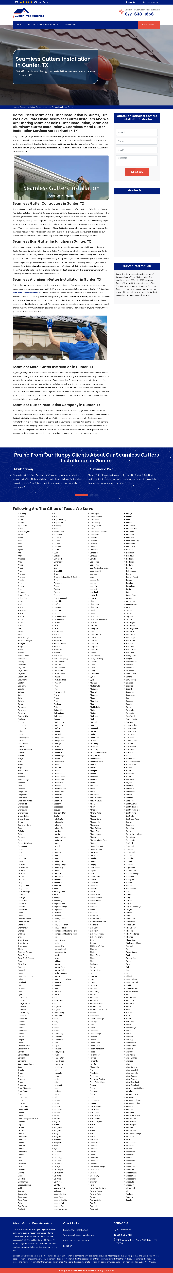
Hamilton (57, 831)
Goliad (56, 764)
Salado (129, 619)
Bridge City (22, 791)
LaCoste (57, 1191)
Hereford (57, 885)
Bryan (20, 822)
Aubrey (21, 619)
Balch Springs (23, 637)
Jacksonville (58, 1039)
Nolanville (94, 915)
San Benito (130, 631)
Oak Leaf (93, 928)
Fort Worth (58, 671)
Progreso (94, 1160)
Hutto (56, 994)
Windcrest (130, 1154)
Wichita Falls (131, 1130)
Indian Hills (58, 1000)
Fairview (57, 607)
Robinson (130, 553)
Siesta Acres (131, 764)
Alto (19, 553)
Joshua (57, 1070)
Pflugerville (94, 1067)
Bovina (21, 761)
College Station (24, 1003)
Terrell (128, 915)
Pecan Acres (95, 1043)
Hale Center (59, 819)
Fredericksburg (60, 680)
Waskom (129, 1036)
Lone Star (94, 643)
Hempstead (58, 876)
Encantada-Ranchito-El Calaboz (66, 577)
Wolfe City (130, 1167)
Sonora (129, 795)
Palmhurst (94, 997)
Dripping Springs (24, 1185)
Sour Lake (130, 801)
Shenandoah (131, 746)
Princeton (94, 1157)
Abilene (21, 516)
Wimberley (130, 1151)
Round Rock (131, 595)
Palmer (93, 994)
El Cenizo (57, 537)
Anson (20, 589)
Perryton (93, 1064)
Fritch (56, 701)
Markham (94, 716)
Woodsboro (131, 1179)
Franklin (57, 677)
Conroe (21, 1033)
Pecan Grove (95, 1046)
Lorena (93, 652)
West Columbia (132, 1067)
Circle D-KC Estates (26, 958)
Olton (92, 961)
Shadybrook (131, 731)
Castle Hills (22, 900)
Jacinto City (58, 1033)
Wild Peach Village (133, 1133)
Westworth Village (133, 1103)
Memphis (94, 770)
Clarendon (22, 967)
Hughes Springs (60, 973)
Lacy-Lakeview (60, 1194)
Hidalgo (57, 897)
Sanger (129, 658)
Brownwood (23, 813)
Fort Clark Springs (61, 658)
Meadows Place (96, 761)
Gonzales (58, 767)
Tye (127, 970)
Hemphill (57, 873)
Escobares (58, 583)
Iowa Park (58, 1015)
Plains (92, 1088)
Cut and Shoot (24, 1106)
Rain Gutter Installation (75, 1229)
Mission (93, 816)
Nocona (93, 912)
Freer (56, 686)
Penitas (93, 1058)
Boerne (21, 746)
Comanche (22, 1018)
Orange (93, 967)
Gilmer (56, 746)
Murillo (93, 861)
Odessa (93, 943)
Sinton (128, 770)
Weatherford (131, 1046)
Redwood (94, 1209)
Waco (128, 1024)
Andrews (21, 577)
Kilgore (57, 1121)
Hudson (57, 964)
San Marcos (131, 649)
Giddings (57, 743)
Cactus (20, 855)
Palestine (93, 988)
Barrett (21, 649)
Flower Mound (60, 643)
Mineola (93, 810)
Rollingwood (131, 571)
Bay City (21, 667)
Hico (56, 894)
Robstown (130, 556)
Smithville (130, 779)
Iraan (56, 1018)
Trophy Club (131, 958)
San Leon (130, 646)
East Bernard (23, 1206)
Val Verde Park (132, 991)
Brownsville (22, 810)
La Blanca (58, 1151)
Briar (20, 785)
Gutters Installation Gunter (30, 107)
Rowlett (129, 598)
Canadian (21, 873)
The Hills (129, 931)
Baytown (21, 674)
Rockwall (129, 565)
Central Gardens (24, 919)
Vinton (128, 1018)
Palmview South (96, 1003)
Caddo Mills (22, 858)
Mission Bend (95, 819)
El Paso (57, 543)
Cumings (21, 1103)
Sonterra (129, 798)
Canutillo (21, 879)
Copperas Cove (24, 1049)
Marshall (93, 722)
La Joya (57, 1167)
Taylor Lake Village (133, 906)
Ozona (92, 982)
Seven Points (131, 719)
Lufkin (92, 667)
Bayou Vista (23, 671)
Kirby (56, 1133)
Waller (128, 1030)
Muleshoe (94, 855)
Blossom (21, 740)
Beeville (21, 689)
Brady (20, 773)
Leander (93, 583)
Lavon (92, 577)
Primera (93, 1154)
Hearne (57, 855)
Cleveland (22, 982)
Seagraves (130, 695)
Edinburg (57, 525)
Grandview (58, 782)
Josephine (58, 1067)
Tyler (128, 973)
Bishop (21, 731)
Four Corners (59, 674)
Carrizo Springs (24, 891)
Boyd (20, 767)
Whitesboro (131, 1121)
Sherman (129, 752)
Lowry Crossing (96, 658)
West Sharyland (132, 1082)
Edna (56, 528)
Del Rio (21, 1142)
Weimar (129, 1052)
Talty (128, 897)
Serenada (130, 713)
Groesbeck (58, 807)
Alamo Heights (24, 531)
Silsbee (129, 767)
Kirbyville (57, 1136)
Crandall (21, 1070)
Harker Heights (60, 837)
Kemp (56, 1103)
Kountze (57, 1139)
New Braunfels (96, 897)
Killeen (56, 1124)
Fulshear (57, 704)
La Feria (57, 1154)
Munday (93, 858)
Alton (20, 556)
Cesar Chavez (23, 922)
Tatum (129, 900)
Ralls (92, 1185)
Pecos (92, 1052)
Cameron (21, 864)
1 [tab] (81, 495)
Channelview (23, 928)
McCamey (94, 743)
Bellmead (22, 695)
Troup (128, 961)
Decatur (21, 1133)
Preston (93, 1151)
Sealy (128, 698)
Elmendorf (58, 562)
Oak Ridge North (97, 934)
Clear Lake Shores (25, 976)
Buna (20, 840)
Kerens (57, 1112)
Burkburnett (23, 846)
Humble (57, 976)
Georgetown (59, 740)
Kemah (57, 1100)
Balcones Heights (25, 640)
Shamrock (130, 737)
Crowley (21, 1094)
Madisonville (95, 686)
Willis (128, 1139)
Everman (57, 592)
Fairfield (57, 604)
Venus (128, 1006)
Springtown (130, 837)
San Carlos (130, 634)
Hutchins (57, 991)
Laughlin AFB (95, 571)
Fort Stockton (59, 667)
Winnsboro (130, 1160)
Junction (57, 1079)
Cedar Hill (22, 906)
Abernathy (22, 513)
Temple (129, 912)
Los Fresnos (95, 655)
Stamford (130, 846)
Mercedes (94, 776)
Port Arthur (94, 1109)
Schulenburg (131, 680)
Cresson (21, 1076)
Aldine (20, 537)
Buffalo (21, 831)
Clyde (20, 994)
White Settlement (133, 1115)
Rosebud (129, 583)
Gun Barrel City (60, 813)
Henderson (58, 879)
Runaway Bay (131, 604)
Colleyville (22, 1006)
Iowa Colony (59, 1012)
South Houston (132, 807)
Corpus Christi (23, 1055)
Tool (128, 949)
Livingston (94, 628)
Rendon (129, 516)
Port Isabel (94, 1112)
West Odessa (131, 1076)
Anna (20, 583)
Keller (56, 1097)
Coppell (21, 1043)
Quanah (93, 1173)
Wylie (128, 1191)
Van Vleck (130, 1003)
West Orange (131, 1079)
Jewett (56, 1055)
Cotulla (21, 1067)
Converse (22, 1036)
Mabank (93, 683)
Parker (92, 1027)
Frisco (56, 698)
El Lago (57, 540)
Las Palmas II (95, 565)
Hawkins (57, 852)
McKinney (94, 749)
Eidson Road (59, 531)
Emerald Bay (59, 571)
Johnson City (59, 1058)
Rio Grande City (132, 540)
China (20, 937)
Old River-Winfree (97, 946)
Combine (21, 1024)
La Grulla (57, 1160)
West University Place (135, 1088)
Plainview (94, 1091)
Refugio (129, 513)
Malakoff (93, 692)
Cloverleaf (22, 988)
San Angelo (130, 622)
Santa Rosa (130, 667)
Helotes (57, 870)
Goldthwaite (59, 761)
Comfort (21, 1027)
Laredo (93, 559)
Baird (20, 634)
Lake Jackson (95, 525)
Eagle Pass (22, 1200)
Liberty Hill (94, 607)
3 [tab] (96, 495)
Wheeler (129, 1109)
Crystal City (22, 1097)
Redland (93, 1206)
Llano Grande (95, 634)
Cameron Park (24, 867)
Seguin (129, 704)
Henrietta (58, 882)
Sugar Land (130, 867)
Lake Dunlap (95, 522)
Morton (93, 843)
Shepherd (130, 749)
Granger (57, 785)
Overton (93, 976)
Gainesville (58, 710)
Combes (21, 1021)
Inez (55, 1003)
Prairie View (94, 1142)
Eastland (21, 1209)
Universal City (131, 979)
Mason (93, 731)
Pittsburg (93, 1085)
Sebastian (130, 701)
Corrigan (21, 1058)
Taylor (128, 903)
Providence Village (97, 1167)
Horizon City (59, 946)
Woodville (130, 1182)
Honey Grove (59, 940)
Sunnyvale (130, 879)
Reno (128, 519)
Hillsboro (57, 912)
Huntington (58, 982)
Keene (56, 1094)
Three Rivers (131, 940)
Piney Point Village (97, 1082)
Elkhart (57, 556)
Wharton (129, 1106)
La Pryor (57, 1179)
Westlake (130, 1091)
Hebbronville (59, 861)
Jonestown (58, 1064)
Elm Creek (58, 559)
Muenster (94, 852)
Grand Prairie (59, 776)
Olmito (93, 952)
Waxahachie (131, 1043)
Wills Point (130, 1145)
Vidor (128, 1015)
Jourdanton (58, 1073)
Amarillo (21, 568)
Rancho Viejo (95, 1194)
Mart (92, 725)
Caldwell (21, 861)
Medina (93, 764)
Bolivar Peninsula (25, 749)
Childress (21, 934)
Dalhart (21, 1112)
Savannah (130, 671)
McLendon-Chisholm (98, 752)
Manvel (93, 704)
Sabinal (129, 610)
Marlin (92, 719)
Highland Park (59, 903)
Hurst (56, 988)
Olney (92, 958)
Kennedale (58, 1109)
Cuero (20, 1100)
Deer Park (22, 1139)
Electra (57, 550)
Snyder (129, 782)
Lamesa (93, 547)
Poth (92, 1133)
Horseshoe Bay (60, 952)
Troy (128, 964)
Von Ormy (130, 1021)
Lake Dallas (94, 519)
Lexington (94, 598)
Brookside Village (25, 801)
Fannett (57, 613)
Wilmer (129, 1148)
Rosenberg (130, 586)
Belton (20, 704)
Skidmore (130, 773)
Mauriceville (95, 737)
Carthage (21, 897)
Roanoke (129, 550)
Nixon (92, 909)
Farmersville (59, 619)
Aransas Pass (23, 595)
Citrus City (22, 964)
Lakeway (93, 543)
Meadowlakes (95, 758)
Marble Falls (95, 707)
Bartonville (22, 658)
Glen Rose (58, 752)
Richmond (130, 531)
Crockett (21, 1079)
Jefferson (57, 1049)
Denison (21, 1145)
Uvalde (129, 985)
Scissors (129, 683)
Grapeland (58, 795)
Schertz (129, 677)
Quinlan (93, 1179)
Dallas (20, 1115)
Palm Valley (94, 991)
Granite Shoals (60, 788)
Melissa (93, 767)
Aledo (20, 540)
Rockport (130, 562)
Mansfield (94, 701)
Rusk (128, 607)
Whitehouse (131, 1118)
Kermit (56, 1115)
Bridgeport (22, 795)
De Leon (21, 1130)
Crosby (21, 1082)
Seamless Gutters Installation (78, 1235)
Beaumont (22, 680)
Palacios (93, 985)
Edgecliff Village (60, 519)
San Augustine (132, 628)
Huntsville (58, 985)
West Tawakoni (132, 1085)
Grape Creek (59, 791)
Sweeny (129, 885)
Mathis (93, 734)
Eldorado (57, 547)
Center (20, 915)
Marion (93, 713)
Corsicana (22, 1061)
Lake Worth (94, 534)
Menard (93, 773)
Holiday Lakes (59, 919)
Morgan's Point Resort (99, 840)
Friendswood (59, 692)
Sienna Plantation (133, 761)
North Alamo (95, 919)
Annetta (21, 586)
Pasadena (94, 1030)
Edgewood (58, 522)
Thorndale (130, 937)
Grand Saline (59, 779)
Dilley (20, 1167)
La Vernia (58, 1182)
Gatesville (58, 734)
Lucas (92, 664)
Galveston (58, 716)
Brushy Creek (23, 819)
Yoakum (129, 1194)
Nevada (93, 891)
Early (20, 1203)
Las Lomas (94, 562)
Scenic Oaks (131, 674)
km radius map (137, 225)
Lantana (93, 556)
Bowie (20, 764)
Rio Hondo (130, 543)
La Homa (58, 1163)
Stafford (129, 843)
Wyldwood (130, 1188)
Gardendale (58, 725)
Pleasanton (94, 1100)
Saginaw (129, 616)
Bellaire (21, 692)
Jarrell (56, 1043)
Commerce (22, 1030)
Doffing (21, 1173)
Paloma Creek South (98, 1009)
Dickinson (22, 1163)
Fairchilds (58, 601)
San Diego (130, 637)
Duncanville (22, 1194)
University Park (132, 982)
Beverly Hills (23, 716)
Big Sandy (22, 725)
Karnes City (58, 1085)
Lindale (93, 610)
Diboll (20, 1160)
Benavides (22, 707)
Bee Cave (22, 686)
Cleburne (21, 979)
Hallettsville (58, 822)
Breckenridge (23, 779)
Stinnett (129, 855)
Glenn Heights (59, 755)
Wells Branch (131, 1058)
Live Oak (93, 625)
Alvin (20, 562)
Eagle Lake (22, 1197)
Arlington (21, 607)
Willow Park (131, 1142)
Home (18, 24)
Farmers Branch (60, 616)
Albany (20, 534)
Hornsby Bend (60, 949)
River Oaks (130, 547)
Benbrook (22, 710)
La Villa (57, 1185)
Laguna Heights (60, 1200)
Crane (20, 1073)
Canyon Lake (23, 888)
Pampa (93, 1012)
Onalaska (94, 964)
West (128, 1064)
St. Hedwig (130, 840)
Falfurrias (58, 610)
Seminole (130, 710)
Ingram (57, 1009)
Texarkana (130, 922)
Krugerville (58, 1142)
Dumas (21, 1191)
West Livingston (132, 1073)
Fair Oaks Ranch (60, 598)
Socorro (129, 785)
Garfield (57, 728)
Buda (20, 828)
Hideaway (58, 900)
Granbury (57, 773)
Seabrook (130, 686)
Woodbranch (131, 1173)
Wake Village (131, 1027)
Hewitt (56, 888)
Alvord (20, 565)
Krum (56, 1145)
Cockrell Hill (22, 997)
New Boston (95, 894)
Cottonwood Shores (26, 1064)
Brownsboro (23, 807)
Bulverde (21, 837)
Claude (20, 973)
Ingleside (57, 1006)
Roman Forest (132, 577)
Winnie (129, 1157)
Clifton (20, 985)
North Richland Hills (98, 922)
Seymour (129, 722)
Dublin (20, 1188)
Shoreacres (130, 758)
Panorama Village (97, 1018)
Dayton (21, 1124)
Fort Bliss (58, 655)
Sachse (129, 613)
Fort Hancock (59, 661)
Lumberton (94, 674)
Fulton (56, 707)
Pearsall (93, 1039)
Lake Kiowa (94, 528)
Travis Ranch (131, 952)
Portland (93, 1124)
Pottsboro (94, 1139)
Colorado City (23, 1012)
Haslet (56, 849)
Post (92, 1127)
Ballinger (21, 643)
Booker (21, 755)
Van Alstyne (131, 997)
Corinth (21, 1052)
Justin (56, 1082)
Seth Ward (130, 716)
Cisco (20, 961)
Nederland (94, 885)
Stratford (129, 864)
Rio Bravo (130, 537)
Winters (129, 1163)
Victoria (129, 1012)
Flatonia (57, 634)
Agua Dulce (22, 525)
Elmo (56, 565)
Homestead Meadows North (65, 931)
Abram (20, 519)
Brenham (21, 782)
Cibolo (20, 949)
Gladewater (58, 749)
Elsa (55, 568)
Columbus (22, 1015)
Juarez (56, 1076)
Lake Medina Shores (98, 531)
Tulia (128, 967)
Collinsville (22, 1009)
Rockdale (130, 559)
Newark (93, 903)
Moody (93, 837)
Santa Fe (129, 664)
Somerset (130, 788)
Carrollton (22, 894)
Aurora (20, 622)
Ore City (93, 973)
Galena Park (59, 713)
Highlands (58, 909)
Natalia (93, 879)
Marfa (92, 710)
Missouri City (95, 822)
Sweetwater (131, 888)
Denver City (22, 1151)
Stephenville (131, 852)
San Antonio (131, 625)
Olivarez (93, 949)
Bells (20, 698)
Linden (92, 613)
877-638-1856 (139, 14)
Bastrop (21, 661)
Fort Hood (58, 664)
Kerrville (57, 1118)
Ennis (56, 580)
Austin (20, 625)
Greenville (58, 801)
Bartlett (21, 652)
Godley (57, 758)
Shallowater (131, 734)
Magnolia (94, 689)
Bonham (21, 752)
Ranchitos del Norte (98, 1188)
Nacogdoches (95, 867)
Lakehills (93, 537)
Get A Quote (149, 24)
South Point (131, 813)
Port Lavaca (95, 1115)
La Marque (58, 1170)
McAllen (93, 740)
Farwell (57, 622)
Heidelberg (58, 867)
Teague (129, 909)
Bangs (20, 646)
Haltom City (59, 828)
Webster (129, 1049)
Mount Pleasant (96, 846)
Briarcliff (21, 788)
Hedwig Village (60, 864)
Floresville (58, 640)
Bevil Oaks (22, 719)
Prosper (93, 1163)
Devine (21, 1157)
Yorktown (130, 1197)
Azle (19, 628)
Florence (57, 637)
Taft (128, 891)
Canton (21, 876)
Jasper (56, 1046)
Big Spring (22, 728)
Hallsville (57, 825)
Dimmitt (21, 1170)
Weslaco (129, 1061)
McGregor (94, 746)
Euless (56, 586)
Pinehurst (94, 1076)
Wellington (130, 1055)
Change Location (151, 2)
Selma (128, 707)
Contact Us (70, 24)
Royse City (130, 601)
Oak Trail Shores (96, 937)
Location (67, 1245)
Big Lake (21, 722)
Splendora (130, 828)
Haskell (57, 846)
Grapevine (58, 798)
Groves (57, 810)
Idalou (56, 997)
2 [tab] (91, 495)
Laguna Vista (59, 1206)
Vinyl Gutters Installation (76, 1240)
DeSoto (21, 1154)
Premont (93, 1145)
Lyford (92, 677)
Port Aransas (95, 1106)
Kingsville (57, 1130)
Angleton (21, 580)
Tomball (129, 946)
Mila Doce (94, 804)
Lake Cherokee (96, 516)
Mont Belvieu (95, 828)
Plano (92, 1094)
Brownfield (22, 804)
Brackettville (23, 770)
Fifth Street (58, 631)
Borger (21, 758)
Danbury (21, 1121)
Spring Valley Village (134, 834)
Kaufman (57, 1091)
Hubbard (57, 961)
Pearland (93, 1036)
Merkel (93, 782)
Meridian (93, 779)
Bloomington (23, 737)
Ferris (56, 628)
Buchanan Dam (24, 825)
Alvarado (21, 559)
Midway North (96, 798)
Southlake (130, 816)
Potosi (92, 1136)
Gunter (57, 816)
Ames (20, 571)
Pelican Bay (94, 1055)
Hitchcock (58, 915)
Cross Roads (23, 1091)
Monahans (94, 825)
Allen (20, 547)
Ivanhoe (57, 1030)
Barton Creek (23, 655)
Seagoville (130, 692)
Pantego (93, 1021)
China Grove (23, 940)
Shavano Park (131, 740)
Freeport (57, 683)
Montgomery (95, 834)
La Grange (58, 1157)
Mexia (92, 788)
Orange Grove (95, 970)
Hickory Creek (59, 891)
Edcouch (57, 513)
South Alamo (131, 804)
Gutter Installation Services (41, 24)
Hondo (57, 937)
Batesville (22, 664)
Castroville (22, 903)
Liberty (93, 601)
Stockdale (130, 858)
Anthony (21, 592)
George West (59, 737)
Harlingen (58, 840)
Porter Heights (96, 1121)
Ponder (93, 1103)
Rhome (129, 522)
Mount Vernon (96, 849)
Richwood (130, 534)
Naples (93, 870)
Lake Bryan (94, 513)
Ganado (57, 719)
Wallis (128, 1033)
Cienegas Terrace (25, 952)
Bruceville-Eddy (24, 816)
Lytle (92, 680)
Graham (57, 770)
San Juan (129, 643)
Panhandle (94, 1015)
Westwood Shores (133, 1100)
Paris (92, 1024)
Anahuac (21, 574)
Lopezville (94, 649)
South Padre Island (134, 810)
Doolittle (21, 1179)
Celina (20, 912)
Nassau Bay (95, 876)
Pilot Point (94, 1073)
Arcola (20, 601)
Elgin (56, 553)
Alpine (20, 550)
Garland (57, 731)
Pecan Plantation (97, 1049)
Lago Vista (58, 1197)
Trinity (128, 955)
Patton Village (95, 1033)
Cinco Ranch (23, 955)
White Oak (130, 1112)
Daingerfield (23, 1109)
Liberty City (94, 604)
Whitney (129, 1127)
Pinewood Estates (97, 1079)
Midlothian (94, 795)
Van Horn (130, 1000)
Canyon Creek (23, 885)
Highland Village (60, 906)
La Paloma (58, 1173)
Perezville (94, 1061)
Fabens (57, 595)
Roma (128, 574)
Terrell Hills (130, 919)
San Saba (130, 652)
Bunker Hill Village (25, 843)
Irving (56, 1021)
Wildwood (130, 1136)
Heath (56, 858)
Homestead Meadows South (65, 934)
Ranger (93, 1197)
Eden (56, 516)
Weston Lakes (132, 1094)
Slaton (128, 776)
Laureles (93, 574)
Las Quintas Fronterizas (99, 568)
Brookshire (22, 798)
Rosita (128, 589)
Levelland (94, 592)
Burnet (20, 852)
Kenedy (57, 1106)
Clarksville (22, 970)
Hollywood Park (60, 928)
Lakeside (93, 540)
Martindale (94, 728)
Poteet (93, 1130)
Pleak (92, 1097)
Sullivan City (131, 870)
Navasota (94, 882)
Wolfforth (130, 1170)
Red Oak (93, 1203)
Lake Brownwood (61, 1209)
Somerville (130, 791)
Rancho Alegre (96, 1191)
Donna (20, 1176)
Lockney (93, 640)
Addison (21, 522)
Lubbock (93, 661)
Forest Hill (58, 649)
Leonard (93, 589)
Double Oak (23, 1182)
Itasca (56, 1027)
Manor (92, 698)
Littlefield (93, 622)
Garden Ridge (59, 722)
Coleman (21, 1000)
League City (95, 580)
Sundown (130, 876)
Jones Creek (59, 1061)
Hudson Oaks (59, 970)
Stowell (129, 861)
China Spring (23, 943)
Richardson (130, 525)
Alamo (20, 528)
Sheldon (129, 743)
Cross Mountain (24, 1088)
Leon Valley (94, 586)
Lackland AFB (59, 1188)
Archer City (22, 598)
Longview (94, 646)
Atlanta (21, 616)
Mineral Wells (95, 813)
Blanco (21, 734)
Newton (93, 906)
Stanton (129, 849)
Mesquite (94, 785)
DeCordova (22, 1136)
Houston (57, 955)
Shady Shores (131, 728)
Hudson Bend (59, 967)
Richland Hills (131, 528)
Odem (92, 940)
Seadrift (129, 689)
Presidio (93, 1148)
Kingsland (58, 1127)
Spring (128, 831)
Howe (56, 958)
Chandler (21, 925)
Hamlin (57, 834)
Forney (57, 652)
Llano (92, 631)
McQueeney (95, 755)
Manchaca (94, 695)
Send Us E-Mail (124, 1234)
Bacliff (20, 631)
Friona (56, 695)
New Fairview (95, 900)
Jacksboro (58, 1036)
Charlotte (21, 931)
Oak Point (94, 931)
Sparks (129, 822)
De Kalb (21, 1127)
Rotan (128, 592)
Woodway (130, 1185)
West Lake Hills (132, 1070)
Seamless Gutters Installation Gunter (58, 107)
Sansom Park (131, 661)
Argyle (20, 604)
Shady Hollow (131, 725)
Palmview (94, 1000)
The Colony (130, 928)
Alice (20, 543)
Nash (92, 873)
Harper (57, 843)
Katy (56, 1088)
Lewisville (94, 595)
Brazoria (21, 776)
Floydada (57, 646)
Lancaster (94, 553)
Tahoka (129, 894)
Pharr (92, 1070)
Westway (130, 1097)
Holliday (57, 922)
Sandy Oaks (131, 655)
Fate (56, 625)
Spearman (130, 825)
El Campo (58, 534)
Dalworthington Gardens (28, 1118)
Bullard (21, 834)
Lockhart (93, 637)
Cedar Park (22, 909)
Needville (93, 888)
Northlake (94, 925)
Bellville (21, 701)
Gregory (57, 804)
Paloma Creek (95, 1006)
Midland (93, 791)
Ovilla (92, 979)
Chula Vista (22, 946)
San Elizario (130, 640)
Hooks (56, 943)
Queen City (94, 1176)
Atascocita (22, 610)
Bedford (21, 683)
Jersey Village (59, 1052)
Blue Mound (23, 743)
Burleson (21, 849)
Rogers (129, 568)
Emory (56, 574)
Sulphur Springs (132, 873)
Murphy (93, 864)
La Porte (57, 1176)
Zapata (129, 1200)
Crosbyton (22, 1085)
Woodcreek (130, 1176)
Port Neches (95, 1118)
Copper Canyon (24, 1046)
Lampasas (94, 550)
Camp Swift (22, 870)
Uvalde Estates (132, 988)
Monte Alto (94, 831)
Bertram (21, 713)
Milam (92, 807)
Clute (20, 991)
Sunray (129, 882)
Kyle (55, 1148)
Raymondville (95, 1200)
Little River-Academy (98, 619)
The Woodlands (132, 934)
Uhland (129, 976)
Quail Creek (94, 1170)
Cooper (21, 1039)
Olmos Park (95, 955)
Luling (92, 671)
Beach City (22, 677)
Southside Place (132, 819)
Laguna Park (59, 1203)
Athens (21, 613)
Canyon (21, 882)
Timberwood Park (133, 943)
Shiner (128, 755)
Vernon (129, 1009)
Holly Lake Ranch (61, 925)
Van (127, 994)
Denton (21, 1148)
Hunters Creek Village (62, 979)
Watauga (129, 1039)
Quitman (93, 1182)
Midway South (96, 801)
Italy (55, 1024)
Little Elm (94, 616)
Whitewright (131, 1124)
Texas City (130, 925)
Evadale (57, 589)
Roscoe (129, 580)
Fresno (57, 689)
